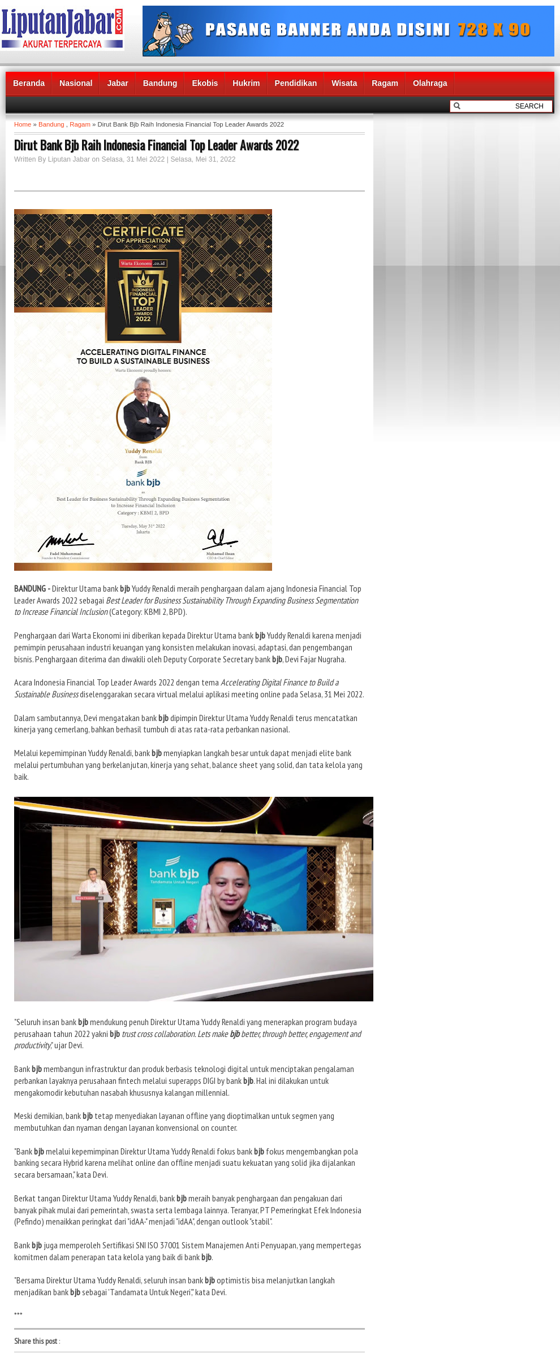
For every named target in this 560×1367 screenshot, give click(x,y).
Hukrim (246, 83)
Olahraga (430, 83)
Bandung (160, 83)
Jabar (117, 83)
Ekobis (205, 83)
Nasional (75, 83)
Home (22, 124)
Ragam (385, 83)
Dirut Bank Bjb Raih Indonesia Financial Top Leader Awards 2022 (156, 145)
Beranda (29, 83)
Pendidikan (296, 83)
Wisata (344, 83)
